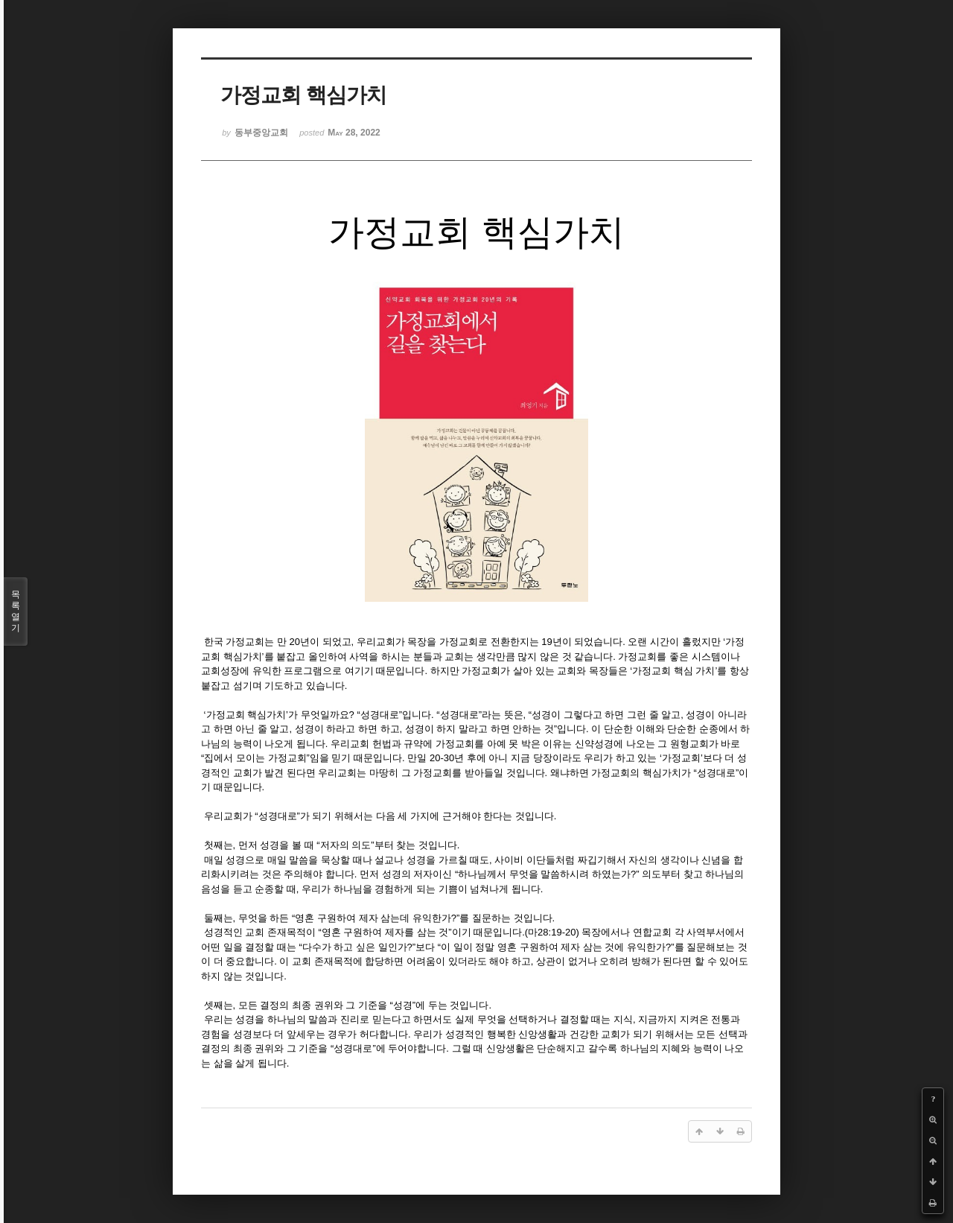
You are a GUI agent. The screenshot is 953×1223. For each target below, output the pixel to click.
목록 (15, 611)
